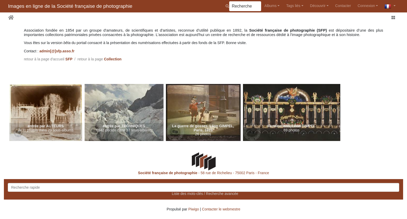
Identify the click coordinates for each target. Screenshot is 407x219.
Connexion (366, 6)
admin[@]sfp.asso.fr (56, 51)
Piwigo (193, 209)
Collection (112, 59)
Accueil (11, 17)
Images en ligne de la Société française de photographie (70, 6)
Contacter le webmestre (221, 209)
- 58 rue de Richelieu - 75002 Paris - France (203, 173)
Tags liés (293, 6)
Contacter (343, 6)
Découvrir (317, 6)
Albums (270, 6)
